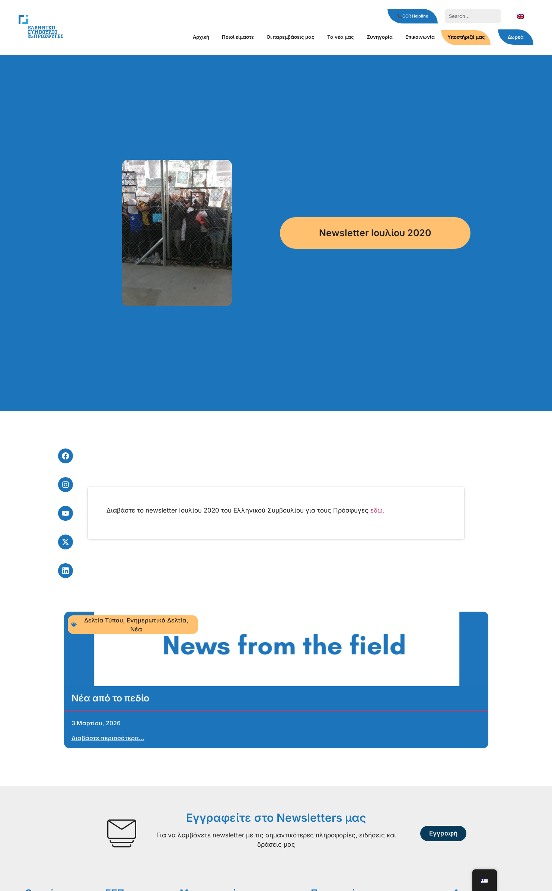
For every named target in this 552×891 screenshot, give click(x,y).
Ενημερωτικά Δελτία (156, 620)
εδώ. (377, 510)
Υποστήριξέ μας (466, 37)
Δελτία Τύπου (103, 620)
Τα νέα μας (340, 37)
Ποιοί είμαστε (238, 37)
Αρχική (201, 37)
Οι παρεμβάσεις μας (291, 37)
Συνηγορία (380, 37)
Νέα (136, 629)
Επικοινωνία (420, 37)
